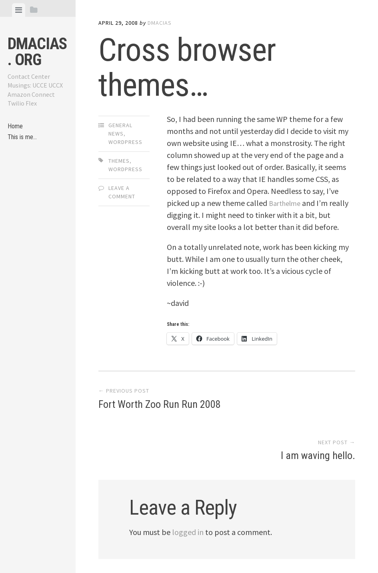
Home (16, 127)
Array (265, 547)
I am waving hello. (318, 406)
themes (119, 160)
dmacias (160, 22)
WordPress (125, 142)
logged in (188, 495)
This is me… (24, 140)
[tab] (18, 10)
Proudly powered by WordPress (153, 547)
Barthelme (287, 203)
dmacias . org (37, 51)
